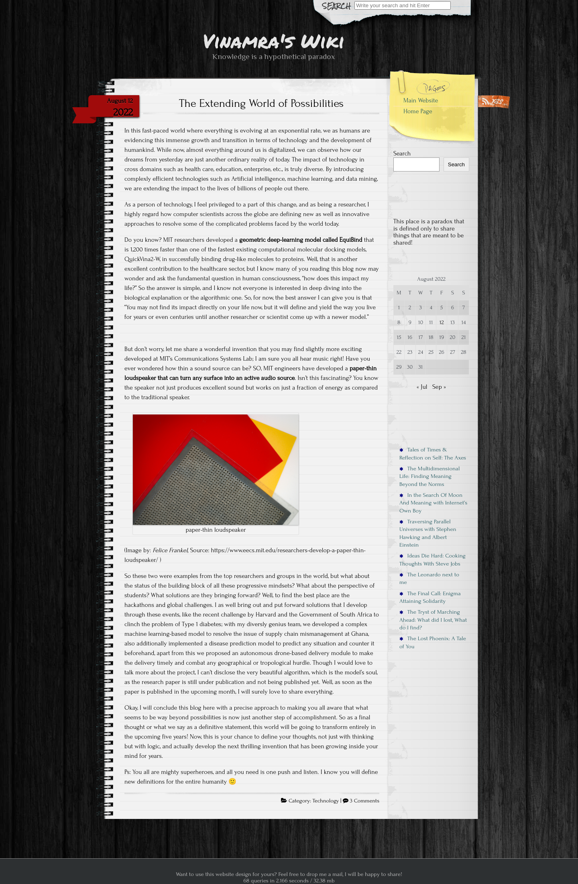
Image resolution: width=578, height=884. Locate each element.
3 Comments (364, 801)
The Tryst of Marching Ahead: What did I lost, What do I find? (433, 619)
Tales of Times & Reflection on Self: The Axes (432, 453)
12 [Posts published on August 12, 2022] (442, 322)
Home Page (417, 111)
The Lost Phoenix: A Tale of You (432, 642)
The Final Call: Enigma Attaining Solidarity (430, 597)
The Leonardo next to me (429, 578)
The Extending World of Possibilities (261, 103)
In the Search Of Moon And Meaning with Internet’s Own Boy (433, 503)
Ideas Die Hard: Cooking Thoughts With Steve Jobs (432, 559)
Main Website (420, 100)
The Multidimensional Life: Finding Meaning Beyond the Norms (429, 476)
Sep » (439, 386)
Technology (325, 801)
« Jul (422, 386)
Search (402, 153)
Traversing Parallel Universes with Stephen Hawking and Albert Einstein (427, 533)
